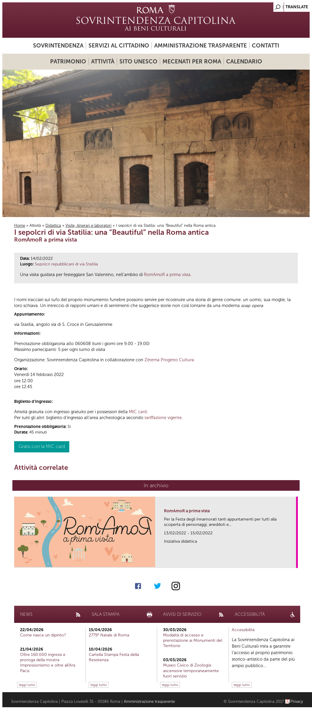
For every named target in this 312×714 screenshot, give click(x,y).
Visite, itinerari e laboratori (88, 225)
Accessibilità (243, 629)
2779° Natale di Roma (109, 635)
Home (19, 225)
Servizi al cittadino (118, 45)
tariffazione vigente (163, 417)
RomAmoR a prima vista (167, 274)
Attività (102, 61)
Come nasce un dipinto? (43, 635)
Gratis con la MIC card (42, 446)
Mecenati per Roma (191, 61)
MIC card (138, 411)
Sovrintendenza (58, 45)
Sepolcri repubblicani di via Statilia (66, 264)
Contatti (265, 45)
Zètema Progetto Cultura (169, 359)
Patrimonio (68, 61)
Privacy (296, 701)
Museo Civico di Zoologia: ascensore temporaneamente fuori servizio (191, 670)
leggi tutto (27, 685)
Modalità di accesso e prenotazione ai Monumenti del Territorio (192, 640)
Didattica (53, 225)
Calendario (244, 61)
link (293, 561)
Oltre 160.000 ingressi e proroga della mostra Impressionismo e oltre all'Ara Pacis (47, 662)
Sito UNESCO (138, 61)
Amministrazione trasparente (200, 45)
